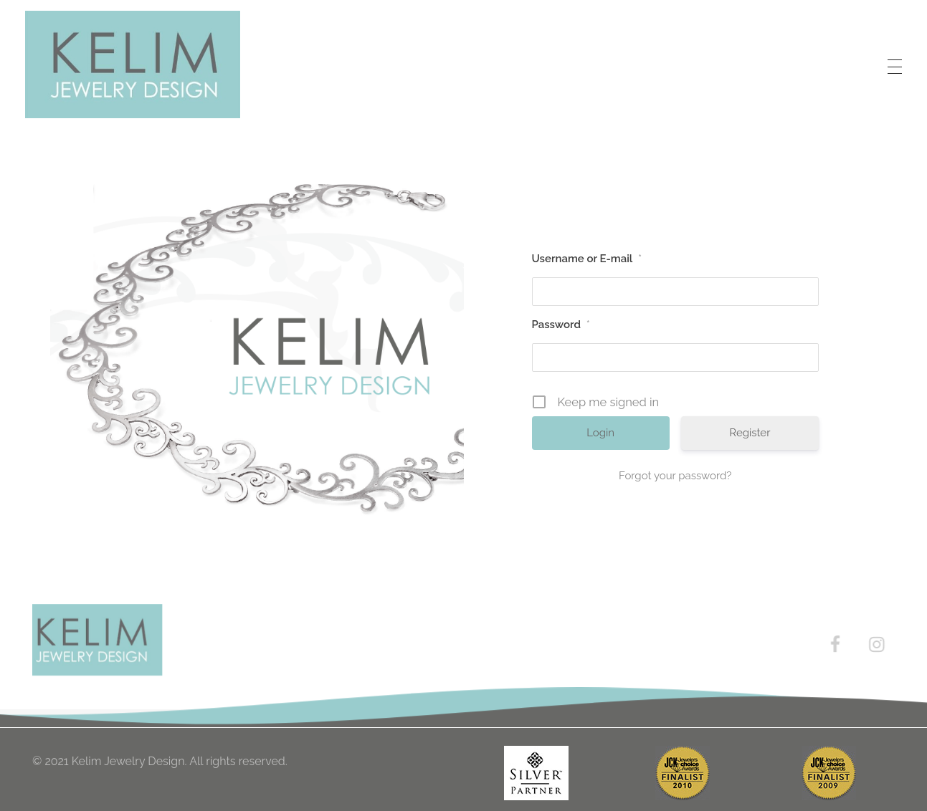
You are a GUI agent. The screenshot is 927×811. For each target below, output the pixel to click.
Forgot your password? (675, 475)
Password (561, 324)
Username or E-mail (587, 259)
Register (749, 432)
